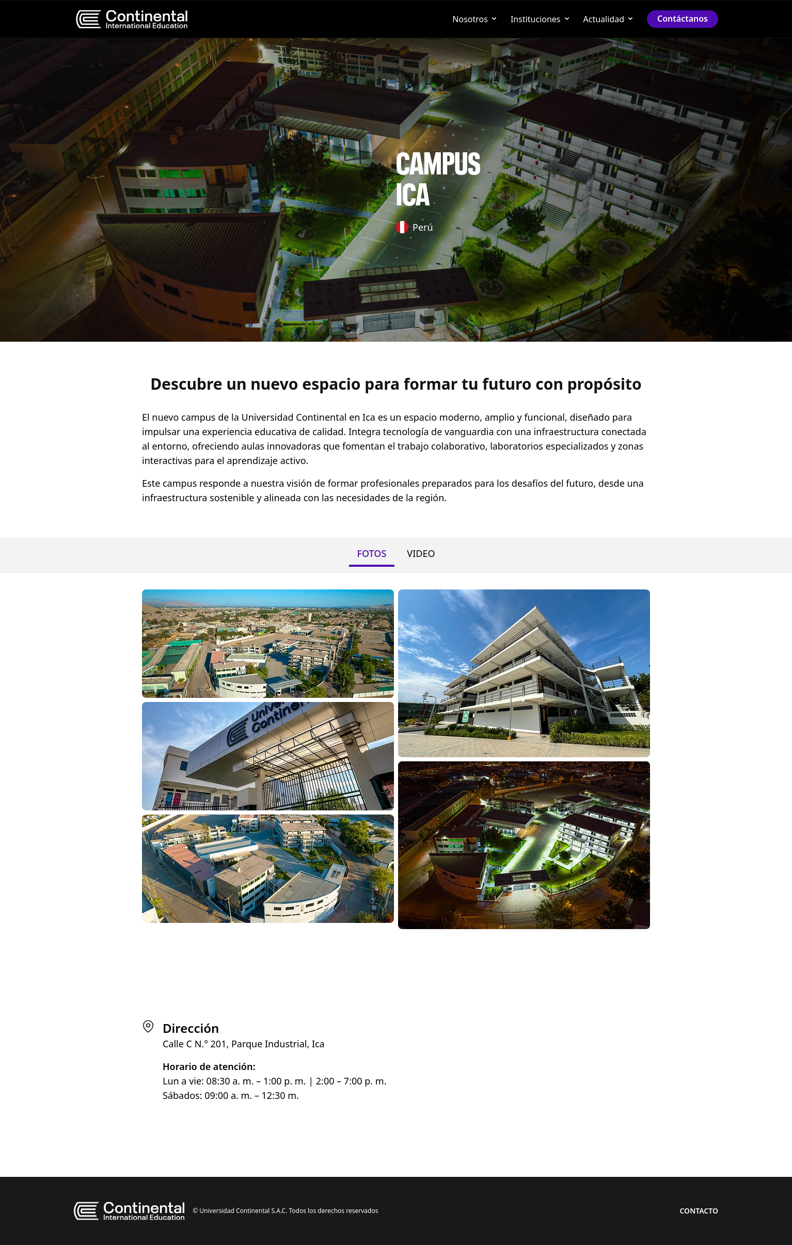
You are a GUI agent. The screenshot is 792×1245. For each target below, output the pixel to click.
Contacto (698, 1211)
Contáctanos (682, 18)
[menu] (131, 19)
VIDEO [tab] (421, 553)
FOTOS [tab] (372, 553)
